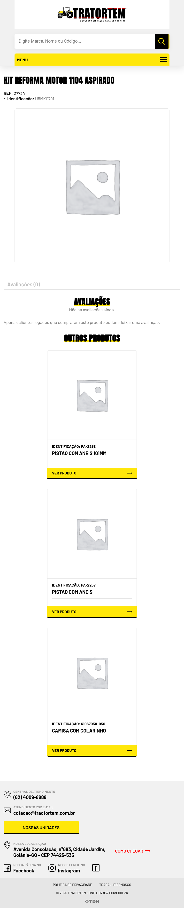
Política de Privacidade (72, 885)
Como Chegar (129, 851)
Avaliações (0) (23, 284)
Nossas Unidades (41, 827)
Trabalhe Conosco (115, 885)
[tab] (92, 284)
